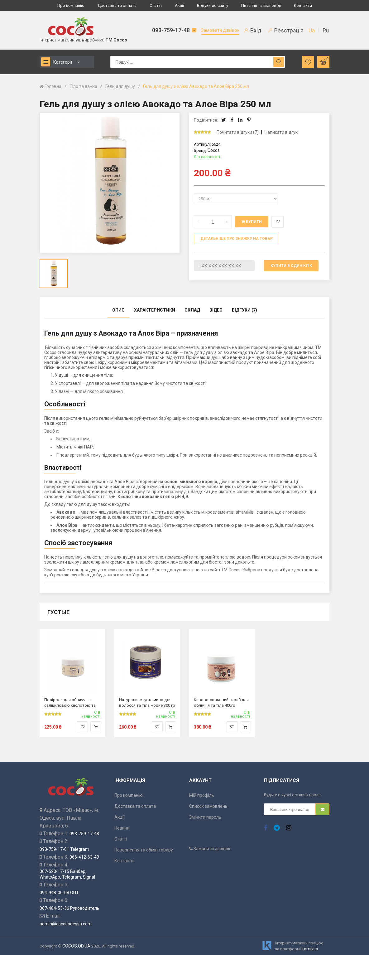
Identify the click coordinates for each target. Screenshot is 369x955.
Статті (156, 5)
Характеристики (154, 310)
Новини (122, 828)
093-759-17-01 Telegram (64, 849)
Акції (179, 5)
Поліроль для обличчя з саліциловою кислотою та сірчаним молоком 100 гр (70, 702)
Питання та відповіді (261, 5)
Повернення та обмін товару (143, 849)
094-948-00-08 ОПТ (59, 892)
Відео (216, 310)
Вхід (252, 30)
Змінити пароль (205, 817)
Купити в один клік (291, 266)
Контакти (303, 5)
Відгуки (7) (244, 310)
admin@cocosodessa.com (66, 923)
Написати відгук (281, 132)
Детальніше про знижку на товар (236, 238)
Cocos (214, 150)
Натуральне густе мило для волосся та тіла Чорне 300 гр (147, 702)
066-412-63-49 (84, 857)
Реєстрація (285, 30)
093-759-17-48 (171, 30)
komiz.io (310, 948)
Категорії (56, 61)
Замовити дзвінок (220, 30)
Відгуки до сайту (212, 5)
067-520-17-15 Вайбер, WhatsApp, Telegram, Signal (67, 874)
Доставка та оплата (117, 5)
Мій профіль (201, 795)
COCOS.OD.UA (76, 945)
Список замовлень (208, 806)
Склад (192, 310)
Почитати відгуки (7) (238, 132)
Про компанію (70, 5)
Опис (118, 310)
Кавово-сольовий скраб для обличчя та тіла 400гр (221, 702)
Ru (326, 30)
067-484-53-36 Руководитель (69, 908)
